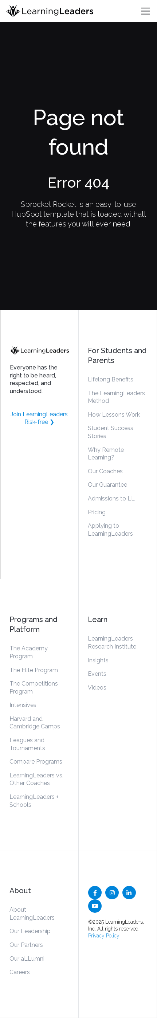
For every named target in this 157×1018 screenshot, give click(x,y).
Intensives (22, 705)
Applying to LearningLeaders (110, 529)
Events (97, 673)
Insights (98, 660)
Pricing (97, 512)
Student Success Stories (110, 432)
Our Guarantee (107, 484)
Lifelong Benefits (110, 379)
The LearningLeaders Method (116, 397)
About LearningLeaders (32, 913)
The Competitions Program (33, 687)
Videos (97, 687)
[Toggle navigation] (145, 11)
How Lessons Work (114, 414)
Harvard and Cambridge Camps (34, 722)
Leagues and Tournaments (27, 744)
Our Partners (26, 944)
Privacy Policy (103, 936)
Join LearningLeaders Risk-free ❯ (39, 418)
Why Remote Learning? (106, 453)
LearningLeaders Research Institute (112, 642)
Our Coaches (105, 471)
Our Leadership (30, 931)
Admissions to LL (111, 498)
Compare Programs (35, 761)
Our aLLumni (26, 958)
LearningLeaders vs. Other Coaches (36, 779)
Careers (19, 972)
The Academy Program (28, 652)
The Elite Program (33, 670)
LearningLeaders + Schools (34, 800)
